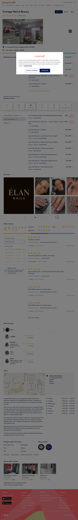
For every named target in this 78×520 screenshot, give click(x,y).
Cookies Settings (32, 70)
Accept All (45, 70)
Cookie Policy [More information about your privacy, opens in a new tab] (28, 65)
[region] (39, 63)
